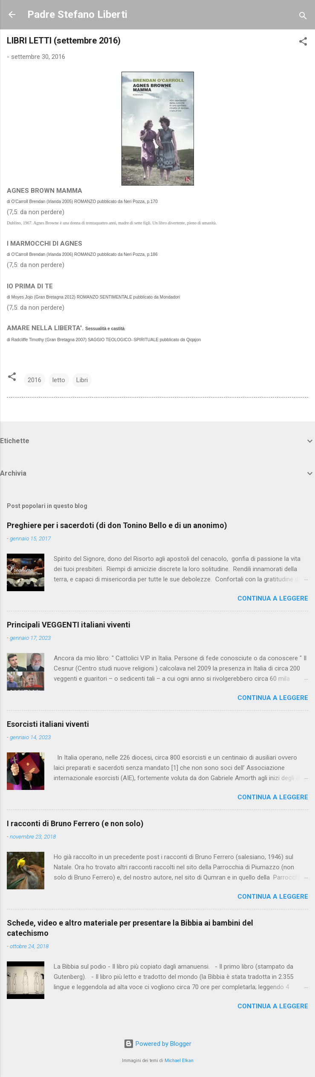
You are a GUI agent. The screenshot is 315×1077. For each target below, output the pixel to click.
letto (58, 380)
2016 (34, 380)
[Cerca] (303, 17)
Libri (82, 380)
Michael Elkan (179, 1060)
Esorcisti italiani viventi (48, 724)
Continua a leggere (272, 598)
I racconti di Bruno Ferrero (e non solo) (75, 823)
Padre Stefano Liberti (77, 14)
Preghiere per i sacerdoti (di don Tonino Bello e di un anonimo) (117, 525)
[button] (303, 42)
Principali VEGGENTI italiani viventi (68, 624)
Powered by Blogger (157, 1044)
